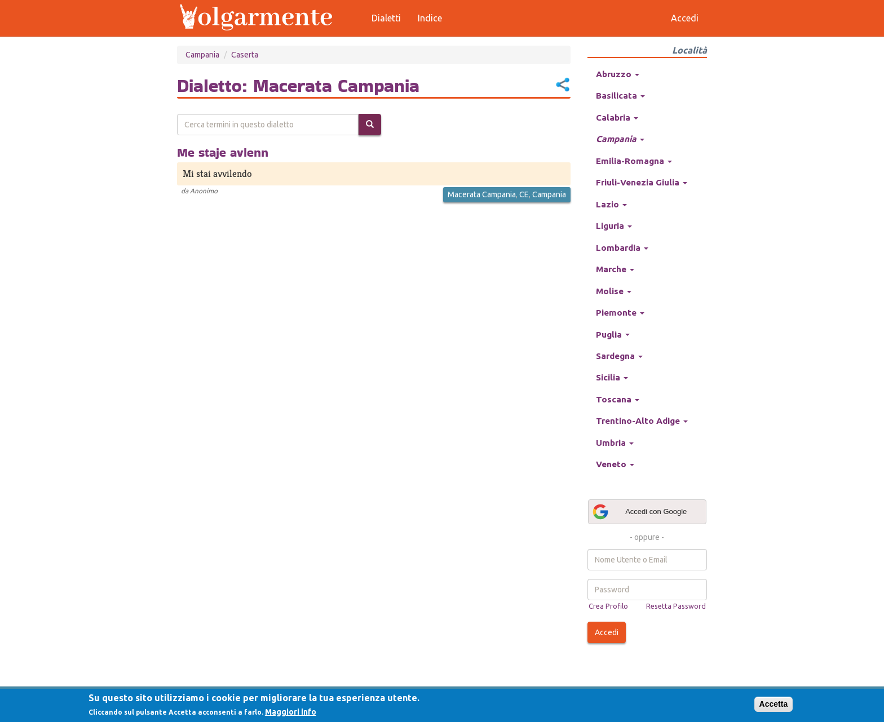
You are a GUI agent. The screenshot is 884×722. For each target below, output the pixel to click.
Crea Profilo (608, 606)
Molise (613, 291)
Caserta (244, 54)
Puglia (613, 334)
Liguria (614, 226)
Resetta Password (676, 606)
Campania (202, 54)
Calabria (617, 117)
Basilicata (620, 95)
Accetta (773, 703)
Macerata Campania (482, 194)
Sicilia (612, 377)
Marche (615, 269)
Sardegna (619, 356)
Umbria (615, 443)
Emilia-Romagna (634, 161)
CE (524, 194)
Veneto (615, 464)
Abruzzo (617, 74)
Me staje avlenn (222, 152)
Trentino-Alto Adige (642, 421)
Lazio (611, 204)
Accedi (606, 632)
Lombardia (622, 248)
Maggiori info (290, 711)
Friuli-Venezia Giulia (641, 182)
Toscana (617, 399)
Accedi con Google (639, 512)
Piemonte (620, 312)
